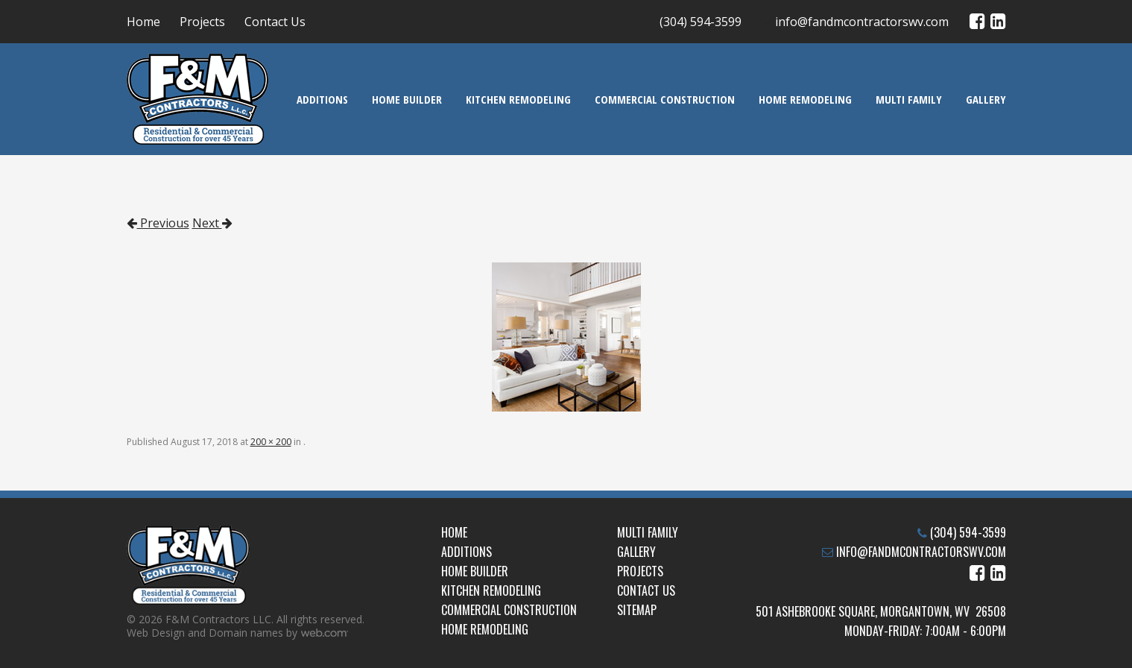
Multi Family (909, 99)
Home (143, 21)
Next (212, 223)
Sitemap (637, 610)
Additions (322, 99)
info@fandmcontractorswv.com (862, 21)
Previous (158, 223)
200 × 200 (270, 441)
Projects (202, 21)
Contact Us (275, 21)
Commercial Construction (665, 99)
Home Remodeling (805, 99)
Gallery (986, 99)
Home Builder (407, 99)
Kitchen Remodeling (518, 99)
